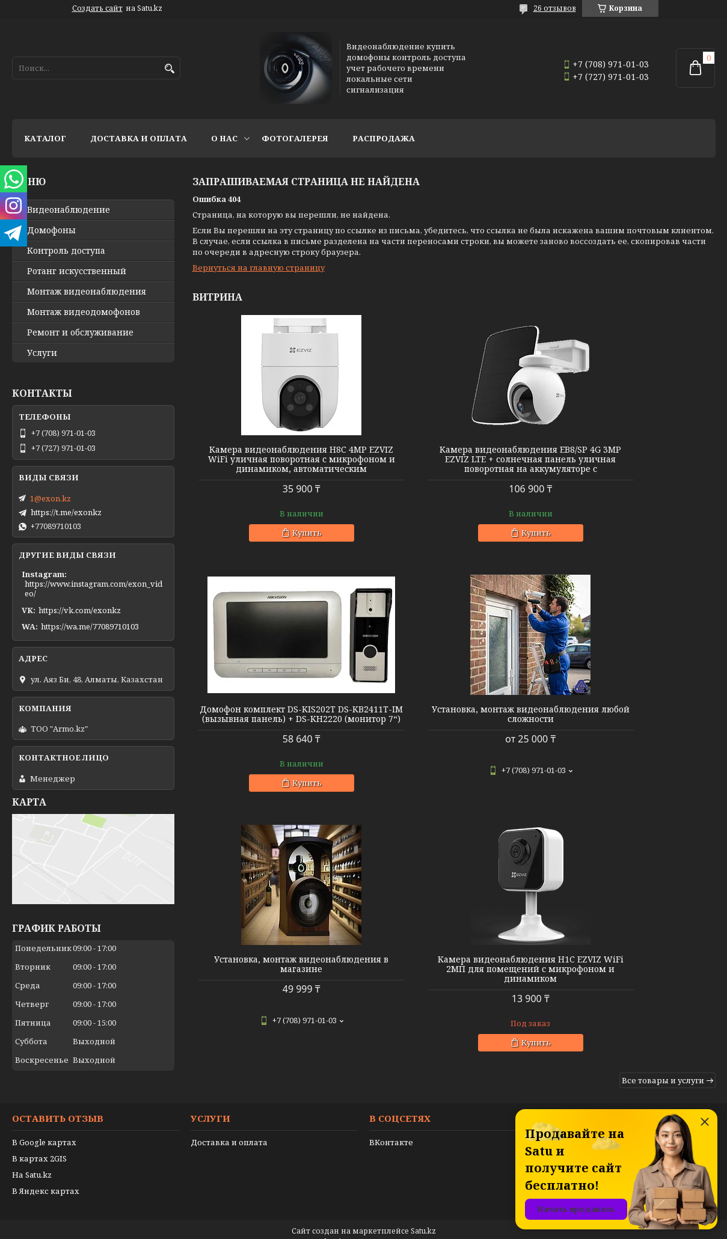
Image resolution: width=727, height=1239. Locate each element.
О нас (224, 138)
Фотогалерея (295, 138)
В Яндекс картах (45, 1176)
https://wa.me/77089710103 (90, 626)
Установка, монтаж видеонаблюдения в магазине (454, 723)
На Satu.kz (32, 1160)
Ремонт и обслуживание (80, 332)
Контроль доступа (66, 250)
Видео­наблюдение (68, 209)
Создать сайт (97, 8)
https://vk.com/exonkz (79, 610)
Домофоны (51, 230)
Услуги (42, 352)
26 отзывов (554, 8)
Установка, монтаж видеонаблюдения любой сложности (276, 728)
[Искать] (169, 68)
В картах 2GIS (39, 1144)
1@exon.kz (50, 498)
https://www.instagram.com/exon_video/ (93, 588)
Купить (281, 542)
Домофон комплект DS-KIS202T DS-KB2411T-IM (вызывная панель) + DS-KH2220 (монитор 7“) (631, 459)
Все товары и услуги (663, 839)
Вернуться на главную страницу (258, 267)
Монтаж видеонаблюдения (86, 291)
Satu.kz (423, 1216)
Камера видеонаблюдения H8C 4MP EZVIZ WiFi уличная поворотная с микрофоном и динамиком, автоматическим (276, 464)
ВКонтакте (391, 1127)
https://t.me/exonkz (66, 512)
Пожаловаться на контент (394, 1227)
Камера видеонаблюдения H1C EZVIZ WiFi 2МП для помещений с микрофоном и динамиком (631, 728)
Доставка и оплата (138, 138)
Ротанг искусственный (76, 271)
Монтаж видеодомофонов (83, 312)
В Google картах (44, 1127)
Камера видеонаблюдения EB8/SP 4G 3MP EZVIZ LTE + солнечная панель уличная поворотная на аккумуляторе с (453, 464)
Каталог (45, 138)
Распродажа (383, 138)
